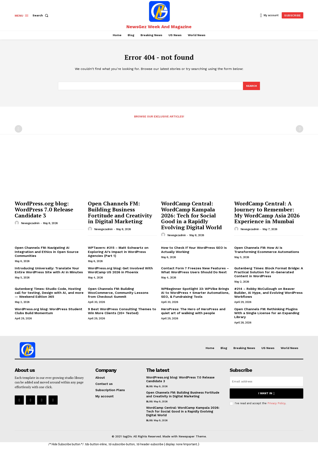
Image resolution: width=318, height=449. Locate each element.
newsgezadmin (30, 225)
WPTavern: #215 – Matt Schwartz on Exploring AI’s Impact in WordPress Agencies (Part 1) (118, 254)
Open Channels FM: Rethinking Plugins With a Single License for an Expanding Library (266, 315)
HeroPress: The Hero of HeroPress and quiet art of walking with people (193, 313)
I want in (266, 396)
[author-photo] (17, 225)
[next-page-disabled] (299, 131)
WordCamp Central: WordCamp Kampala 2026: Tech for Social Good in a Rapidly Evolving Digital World (191, 217)
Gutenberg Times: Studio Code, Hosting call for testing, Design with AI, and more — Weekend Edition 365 (49, 295)
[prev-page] (18, 131)
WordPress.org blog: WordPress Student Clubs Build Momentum (48, 313)
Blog (149, 388)
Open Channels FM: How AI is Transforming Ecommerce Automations (266, 252)
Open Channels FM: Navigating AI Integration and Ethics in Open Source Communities (47, 254)
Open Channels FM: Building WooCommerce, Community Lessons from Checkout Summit (118, 295)
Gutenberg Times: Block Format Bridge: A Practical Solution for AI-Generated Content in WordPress (268, 275)
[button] (41, 15)
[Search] (251, 88)
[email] (266, 384)
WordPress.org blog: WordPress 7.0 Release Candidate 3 (44, 211)
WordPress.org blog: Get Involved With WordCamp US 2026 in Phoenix (120, 273)
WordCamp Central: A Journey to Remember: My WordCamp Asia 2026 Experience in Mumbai (267, 214)
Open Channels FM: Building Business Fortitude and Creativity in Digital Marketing (120, 214)
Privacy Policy (276, 405)
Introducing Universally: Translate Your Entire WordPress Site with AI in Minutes (49, 273)
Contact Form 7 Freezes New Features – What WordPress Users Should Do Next (195, 273)
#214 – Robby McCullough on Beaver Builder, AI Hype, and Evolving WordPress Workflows (268, 295)
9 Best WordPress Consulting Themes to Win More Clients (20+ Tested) (122, 313)
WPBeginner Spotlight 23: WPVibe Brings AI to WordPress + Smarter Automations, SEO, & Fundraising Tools (195, 295)
